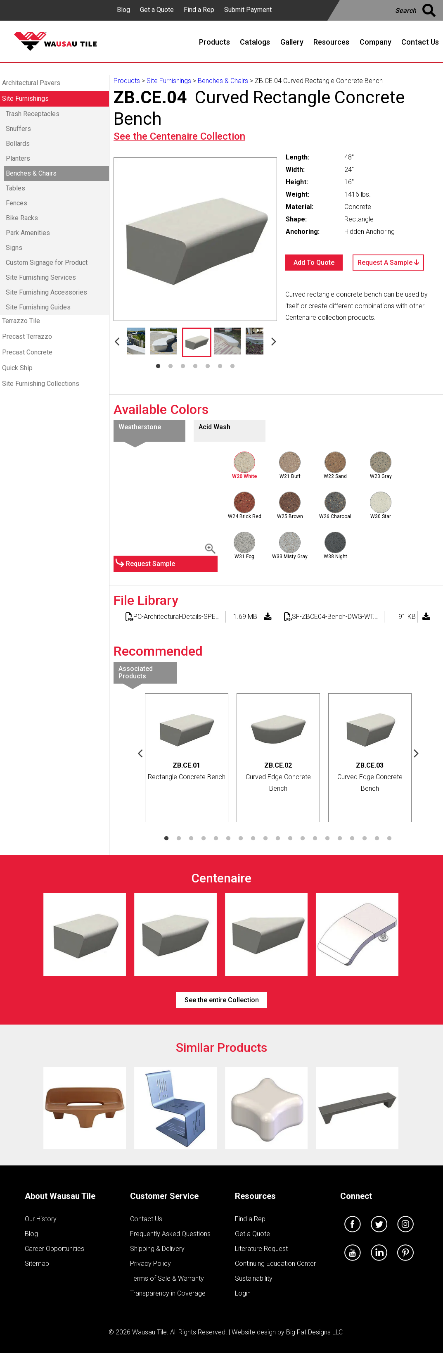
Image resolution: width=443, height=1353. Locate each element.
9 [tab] (265, 839)
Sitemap (37, 1263)
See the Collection (179, 136)
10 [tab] (278, 839)
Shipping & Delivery (157, 1249)
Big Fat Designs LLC (314, 1332)
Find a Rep (199, 10)
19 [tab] (389, 839)
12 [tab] (302, 839)
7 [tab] (232, 366)
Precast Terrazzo (27, 336)
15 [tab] (340, 839)
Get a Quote (157, 10)
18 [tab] (377, 839)
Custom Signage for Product (47, 262)
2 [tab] (170, 366)
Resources (255, 1196)
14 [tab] (327, 839)
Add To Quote (314, 262)
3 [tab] (183, 366)
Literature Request (261, 1249)
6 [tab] (220, 366)
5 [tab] (208, 366)
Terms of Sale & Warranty (167, 1278)
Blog (123, 10)
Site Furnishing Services (41, 277)
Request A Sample (388, 262)
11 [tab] (290, 839)
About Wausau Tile (60, 1196)
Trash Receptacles (32, 114)
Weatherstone (139, 427)
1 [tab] (158, 366)
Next (273, 341)
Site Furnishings (25, 98)
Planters (18, 158)
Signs (14, 248)
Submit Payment (248, 10)
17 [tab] (364, 839)
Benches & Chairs (31, 173)
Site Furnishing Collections (40, 384)
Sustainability (253, 1278)
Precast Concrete (27, 352)
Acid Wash (214, 427)
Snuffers (18, 129)
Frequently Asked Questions (170, 1234)
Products (127, 81)
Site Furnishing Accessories (46, 292)
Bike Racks (22, 218)
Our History (41, 1219)
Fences (16, 203)
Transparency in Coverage (168, 1293)
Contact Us (146, 1219)
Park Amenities (28, 233)
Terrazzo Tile (21, 321)
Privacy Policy (150, 1263)
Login (243, 1293)
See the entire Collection (222, 1000)
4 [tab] (195, 366)
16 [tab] (352, 839)
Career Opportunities (54, 1249)
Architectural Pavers (31, 83)
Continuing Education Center (275, 1263)
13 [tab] (315, 839)
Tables (15, 188)
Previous (117, 341)
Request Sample (150, 564)
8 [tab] (253, 839)
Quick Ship (17, 368)
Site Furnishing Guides (38, 307)
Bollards (18, 143)
